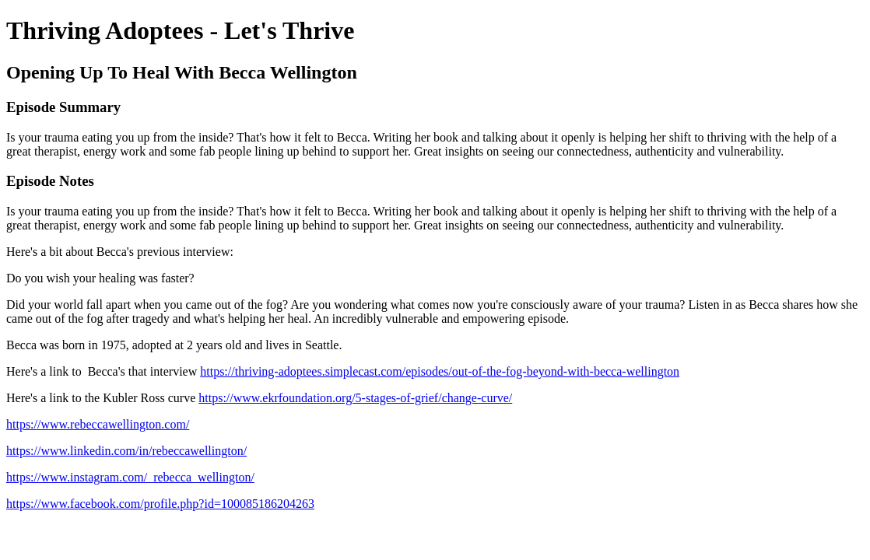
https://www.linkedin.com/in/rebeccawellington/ (126, 450)
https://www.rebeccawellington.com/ (97, 424)
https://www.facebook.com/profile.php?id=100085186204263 (160, 503)
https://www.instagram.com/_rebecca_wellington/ (130, 477)
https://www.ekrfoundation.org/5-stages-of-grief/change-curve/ (355, 397)
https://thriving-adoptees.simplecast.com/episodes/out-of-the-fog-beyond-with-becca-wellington (439, 371)
